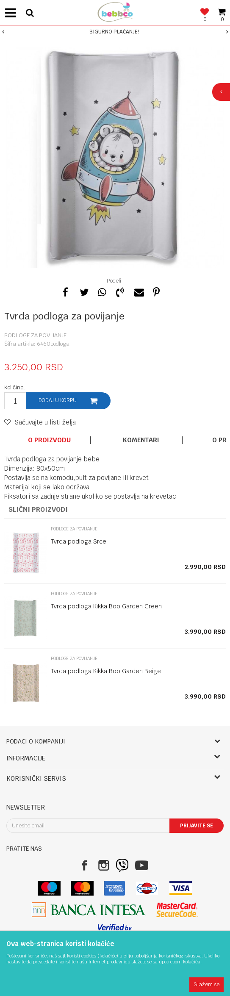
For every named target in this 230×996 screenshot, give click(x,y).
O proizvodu (49, 440)
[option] (115, 31)
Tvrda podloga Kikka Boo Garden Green (106, 606)
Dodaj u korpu (58, 400)
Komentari (141, 440)
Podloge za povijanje (35, 335)
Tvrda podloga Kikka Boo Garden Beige (106, 671)
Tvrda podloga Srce (78, 541)
